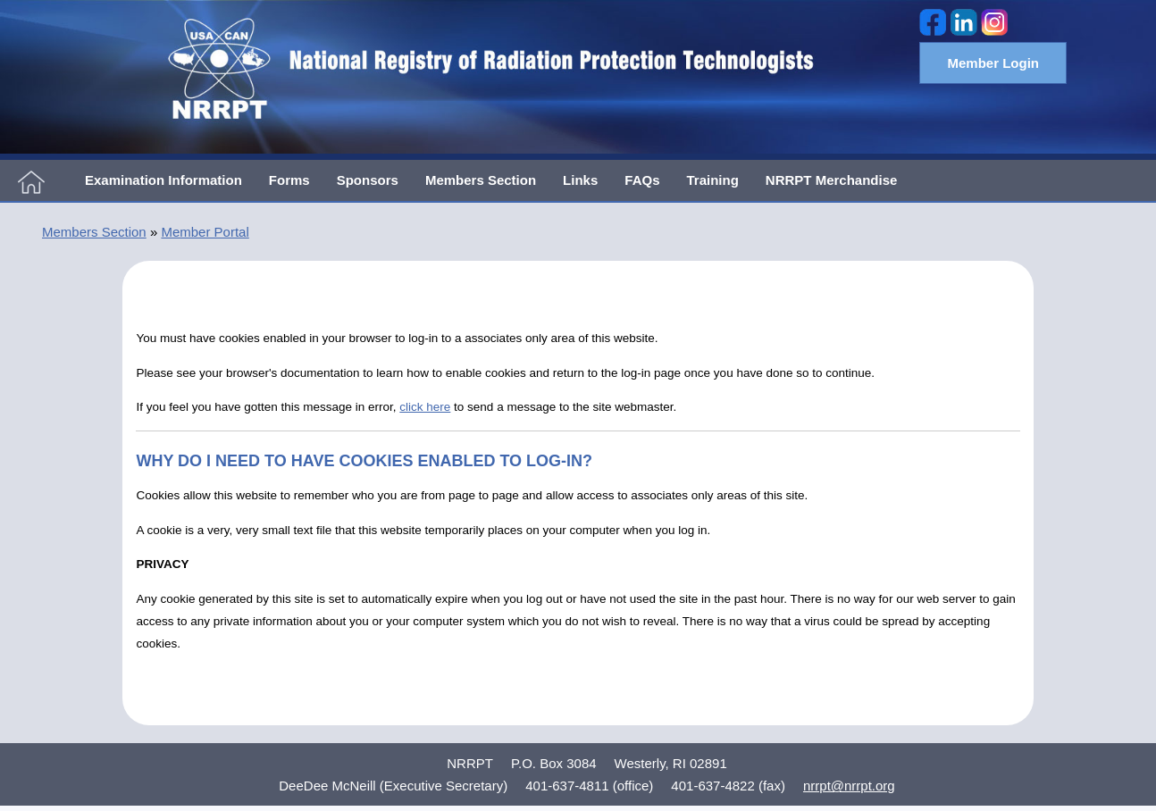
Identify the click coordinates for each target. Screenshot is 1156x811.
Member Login (993, 63)
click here (424, 407)
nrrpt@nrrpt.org (849, 785)
